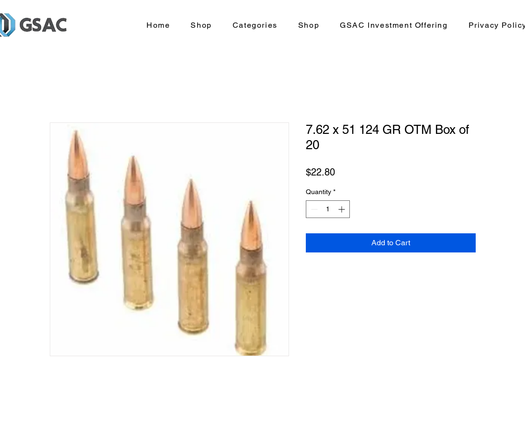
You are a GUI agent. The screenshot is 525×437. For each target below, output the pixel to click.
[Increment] (342, 209)
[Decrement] (313, 209)
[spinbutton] (327, 209)
